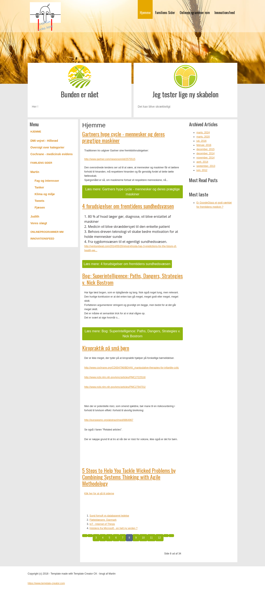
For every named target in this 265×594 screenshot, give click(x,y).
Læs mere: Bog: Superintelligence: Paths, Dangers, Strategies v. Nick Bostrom (133, 333)
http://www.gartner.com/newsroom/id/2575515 (109, 159)
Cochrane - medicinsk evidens (51, 154)
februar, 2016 (203, 145)
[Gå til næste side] (166, 535)
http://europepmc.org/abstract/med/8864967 (108, 420)
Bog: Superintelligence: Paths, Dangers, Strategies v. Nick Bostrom (132, 279)
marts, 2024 (203, 132)
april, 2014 (202, 161)
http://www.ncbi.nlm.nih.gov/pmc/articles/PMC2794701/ (115, 386)
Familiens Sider (165, 12)
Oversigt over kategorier (47, 147)
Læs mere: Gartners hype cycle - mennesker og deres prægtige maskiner (132, 191)
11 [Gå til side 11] (151, 537)
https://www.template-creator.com (46, 583)
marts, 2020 (203, 136)
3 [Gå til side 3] (96, 537)
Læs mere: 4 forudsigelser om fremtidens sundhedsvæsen (127, 264)
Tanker (39, 187)
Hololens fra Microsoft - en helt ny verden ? (114, 528)
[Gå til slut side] (171, 535)
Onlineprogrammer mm (195, 12)
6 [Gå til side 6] (116, 537)
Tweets (39, 200)
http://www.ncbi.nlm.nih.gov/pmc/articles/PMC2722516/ (115, 377)
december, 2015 (205, 149)
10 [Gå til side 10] (143, 537)
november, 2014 (205, 157)
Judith (34, 216)
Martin (34, 172)
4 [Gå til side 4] (103, 537)
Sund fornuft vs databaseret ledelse (109, 515)
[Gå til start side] (85, 535)
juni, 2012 (201, 170)
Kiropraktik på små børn (105, 348)
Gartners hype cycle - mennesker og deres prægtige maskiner (123, 137)
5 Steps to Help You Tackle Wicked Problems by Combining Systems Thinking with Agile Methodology (129, 476)
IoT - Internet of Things (102, 524)
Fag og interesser (47, 180)
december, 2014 (205, 153)
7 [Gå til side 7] (122, 537)
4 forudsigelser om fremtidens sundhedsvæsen (128, 206)
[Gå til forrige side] (90, 535)
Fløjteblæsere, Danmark (103, 519)
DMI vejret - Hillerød (44, 140)
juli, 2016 (201, 140)
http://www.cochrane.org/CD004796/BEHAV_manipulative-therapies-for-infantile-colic (131, 367)
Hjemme (145, 12)
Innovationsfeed (224, 12)
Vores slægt (38, 223)
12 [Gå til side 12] (159, 537)
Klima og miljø (45, 194)
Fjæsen (40, 207)
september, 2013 (205, 166)
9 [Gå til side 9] (136, 537)
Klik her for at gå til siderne (99, 493)
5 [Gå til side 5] (109, 537)
